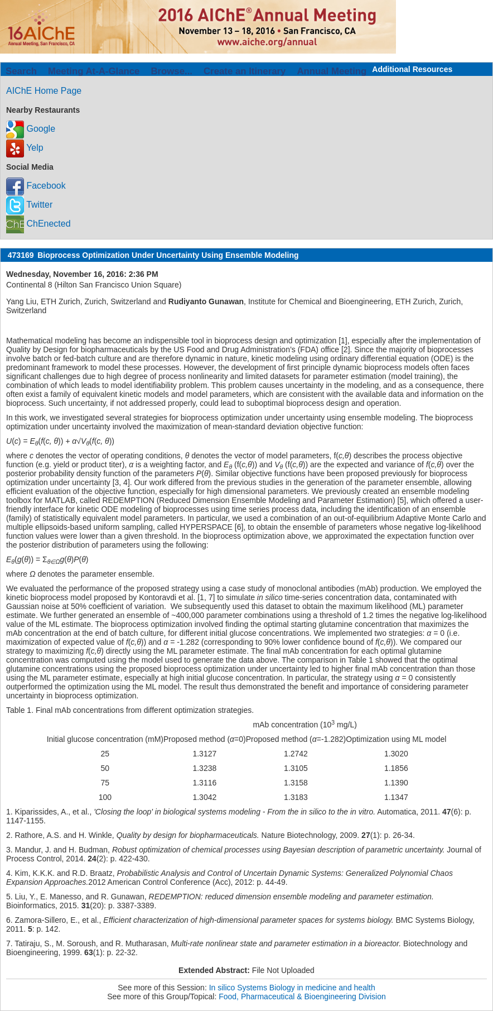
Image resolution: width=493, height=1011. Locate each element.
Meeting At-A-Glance (93, 71)
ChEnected (38, 223)
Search (21, 71)
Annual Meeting (331, 71)
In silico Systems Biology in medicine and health (292, 987)
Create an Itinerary (245, 71)
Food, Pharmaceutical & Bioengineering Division (302, 996)
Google (30, 128)
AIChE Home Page (43, 90)
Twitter (29, 204)
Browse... (171, 71)
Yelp (25, 147)
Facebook (36, 185)
